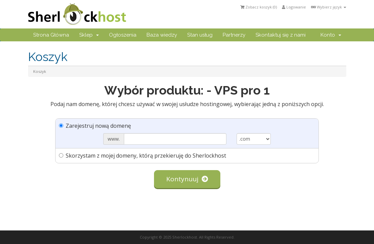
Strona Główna (51, 35)
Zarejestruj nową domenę (95, 125)
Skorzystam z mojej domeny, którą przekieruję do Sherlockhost (142, 155)
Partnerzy (234, 35)
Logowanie (294, 6)
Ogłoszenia (122, 35)
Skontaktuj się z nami (281, 35)
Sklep (89, 35)
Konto (331, 35)
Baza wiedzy (162, 35)
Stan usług (200, 35)
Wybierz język (328, 6)
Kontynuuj (187, 179)
